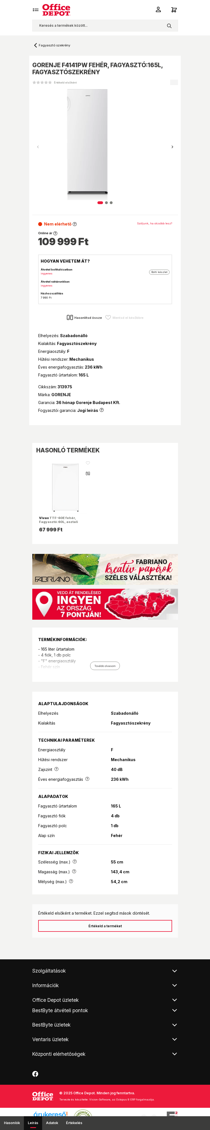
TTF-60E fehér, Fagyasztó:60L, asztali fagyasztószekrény (58, 522)
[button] (172, 147)
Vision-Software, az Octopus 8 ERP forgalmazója (121, 1099)
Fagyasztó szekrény (54, 45)
